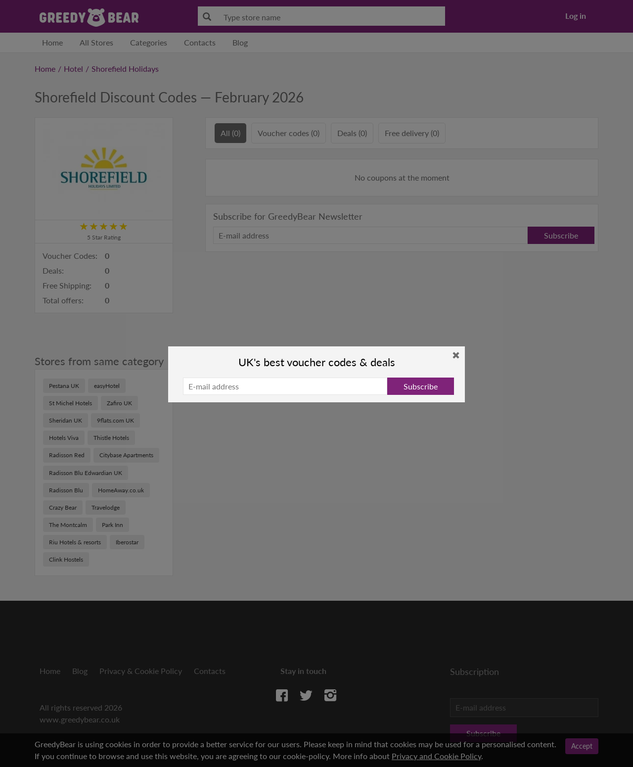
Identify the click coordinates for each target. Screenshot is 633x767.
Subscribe (421, 386)
